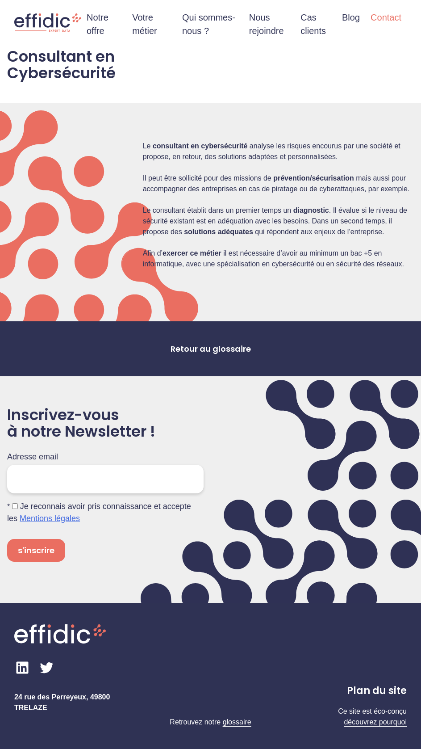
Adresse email (32, 456)
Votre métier (144, 24)
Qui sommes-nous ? (208, 24)
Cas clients (313, 24)
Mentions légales (50, 518)
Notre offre (97, 24)
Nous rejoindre (266, 24)
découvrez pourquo (374, 722)
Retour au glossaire (211, 348)
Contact (386, 17)
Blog (351, 17)
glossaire (237, 722)
